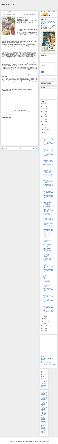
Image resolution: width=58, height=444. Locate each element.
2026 (44, 103)
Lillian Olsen (7, 111)
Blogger (47, 441)
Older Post (35, 148)
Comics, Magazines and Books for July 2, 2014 (48, 311)
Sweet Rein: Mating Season (47, 241)
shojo (16, 111)
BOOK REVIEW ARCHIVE (43, 418)
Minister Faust (44, 381)
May (44, 316)
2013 (44, 325)
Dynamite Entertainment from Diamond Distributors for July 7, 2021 (48, 353)
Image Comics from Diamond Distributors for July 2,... (48, 307)
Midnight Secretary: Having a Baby (47, 281)
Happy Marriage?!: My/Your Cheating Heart (48, 286)
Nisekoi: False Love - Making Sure (47, 253)
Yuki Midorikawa (31, 111)
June (45, 315)
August (45, 130)
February (45, 321)
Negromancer (43, 383)
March (45, 319)
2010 (44, 330)
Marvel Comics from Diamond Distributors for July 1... (48, 223)
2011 (44, 328)
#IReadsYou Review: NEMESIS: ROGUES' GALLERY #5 (47, 347)
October (45, 127)
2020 (44, 113)
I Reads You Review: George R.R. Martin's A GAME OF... (48, 255)
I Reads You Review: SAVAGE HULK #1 (47, 284)
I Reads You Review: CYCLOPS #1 (47, 216)
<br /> (5, 100)
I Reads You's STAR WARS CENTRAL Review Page (43, 432)
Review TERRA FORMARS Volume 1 (47, 214)
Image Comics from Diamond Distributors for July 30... (48, 154)
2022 (44, 109)
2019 (44, 114)
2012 (44, 326)
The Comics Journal (43, 386)
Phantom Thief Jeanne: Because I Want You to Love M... (48, 161)
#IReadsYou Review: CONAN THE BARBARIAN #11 (47, 344)
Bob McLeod (43, 376)
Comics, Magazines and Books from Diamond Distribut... (47, 158)
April (44, 318)
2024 (44, 106)
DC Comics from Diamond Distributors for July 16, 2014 (48, 219)
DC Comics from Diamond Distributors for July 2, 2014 (48, 293)
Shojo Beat (19, 111)
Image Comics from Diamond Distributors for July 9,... (48, 274)
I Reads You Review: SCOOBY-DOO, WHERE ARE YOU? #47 (47, 135)
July (44, 132)
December (46, 124)
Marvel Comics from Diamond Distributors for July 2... (48, 188)
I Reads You (8, 4)
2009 (44, 331)
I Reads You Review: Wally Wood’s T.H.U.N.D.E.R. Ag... (47, 249)
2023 (44, 108)
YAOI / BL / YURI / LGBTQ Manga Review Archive (44, 414)
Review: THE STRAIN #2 (48, 243)
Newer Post (4, 148)
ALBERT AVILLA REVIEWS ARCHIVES (43, 427)
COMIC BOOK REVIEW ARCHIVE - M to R (44, 404)
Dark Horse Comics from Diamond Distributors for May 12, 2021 (47, 362)
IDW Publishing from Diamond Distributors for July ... (48, 147)
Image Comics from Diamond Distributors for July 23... (48, 199)
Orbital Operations (43, 372)
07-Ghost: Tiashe (46, 206)
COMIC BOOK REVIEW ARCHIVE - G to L (44, 399)
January (45, 323)
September (46, 129)
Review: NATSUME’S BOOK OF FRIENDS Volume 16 (47, 245)
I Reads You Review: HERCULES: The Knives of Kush (47, 171)
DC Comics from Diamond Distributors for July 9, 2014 (48, 259)
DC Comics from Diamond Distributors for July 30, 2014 (48, 139)
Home (20, 148)
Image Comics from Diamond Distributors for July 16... (48, 234)
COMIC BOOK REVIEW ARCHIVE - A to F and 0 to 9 (44, 394)
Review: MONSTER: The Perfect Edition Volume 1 (48, 167)
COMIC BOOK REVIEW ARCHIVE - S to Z (44, 409)
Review (13, 111)
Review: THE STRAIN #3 (48, 207)
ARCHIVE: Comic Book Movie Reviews (44, 422)
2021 (44, 111)
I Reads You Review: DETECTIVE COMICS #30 (48, 289)
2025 (44, 104)
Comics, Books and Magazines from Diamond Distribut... (47, 203)
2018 (44, 116)
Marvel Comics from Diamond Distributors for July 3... (48, 143)
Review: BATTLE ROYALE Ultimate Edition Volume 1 (48, 177)
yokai (27, 111)
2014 (44, 122)
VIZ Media (23, 111)
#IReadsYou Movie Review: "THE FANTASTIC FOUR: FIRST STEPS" (48, 22)
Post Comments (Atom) (22, 152)
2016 (44, 119)
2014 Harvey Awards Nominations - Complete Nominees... (48, 210)
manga (10, 111)
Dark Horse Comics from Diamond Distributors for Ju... (48, 150)
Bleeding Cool (43, 374)
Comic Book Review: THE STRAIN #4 (48, 165)
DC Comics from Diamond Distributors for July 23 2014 (48, 185)
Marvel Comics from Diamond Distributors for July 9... (48, 263)
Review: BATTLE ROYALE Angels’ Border (48, 175)
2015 (44, 121)
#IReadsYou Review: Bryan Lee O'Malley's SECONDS (47, 181)
